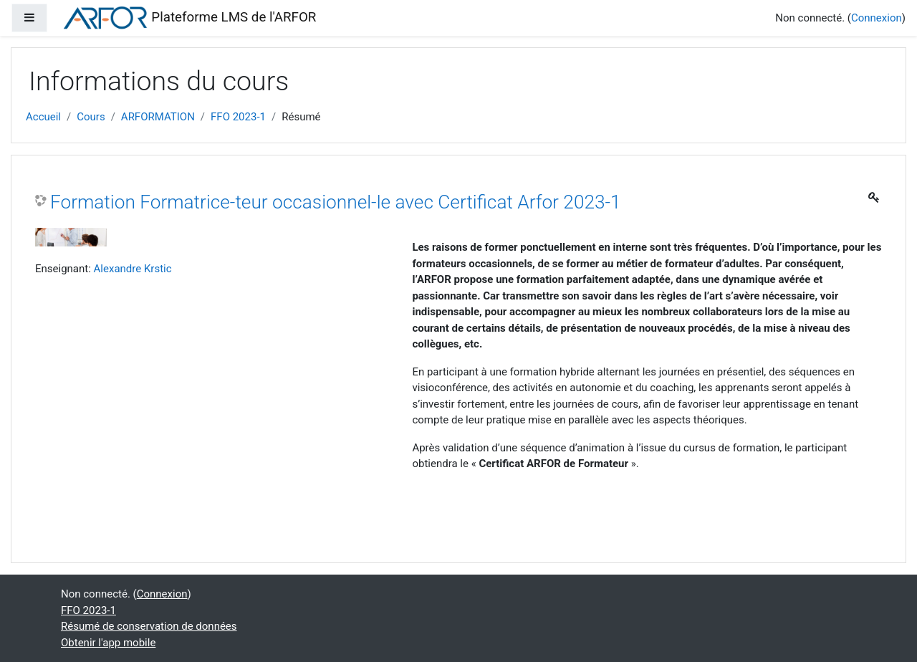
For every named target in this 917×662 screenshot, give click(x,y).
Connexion (876, 17)
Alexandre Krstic (133, 268)
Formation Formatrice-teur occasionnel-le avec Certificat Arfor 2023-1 (335, 202)
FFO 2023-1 (238, 116)
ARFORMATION (158, 116)
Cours (91, 116)
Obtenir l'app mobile (108, 642)
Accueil (43, 116)
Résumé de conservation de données (149, 626)
